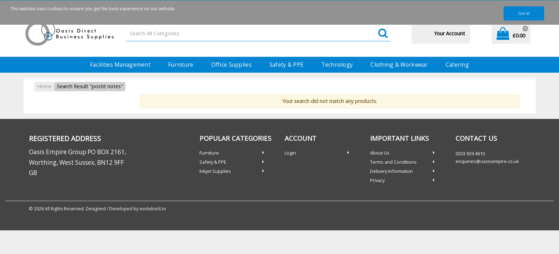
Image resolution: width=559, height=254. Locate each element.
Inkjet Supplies (215, 171)
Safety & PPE (286, 64)
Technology (337, 64)
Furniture (181, 64)
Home (44, 86)
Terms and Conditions (393, 162)
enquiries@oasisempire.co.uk (487, 161)
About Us (379, 153)
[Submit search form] (383, 34)
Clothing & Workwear (399, 64)
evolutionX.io (152, 209)
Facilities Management (120, 64)
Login (290, 153)
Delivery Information (391, 171)
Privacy (377, 180)
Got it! (524, 13)
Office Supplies (231, 64)
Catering (457, 64)
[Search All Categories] (258, 33)
